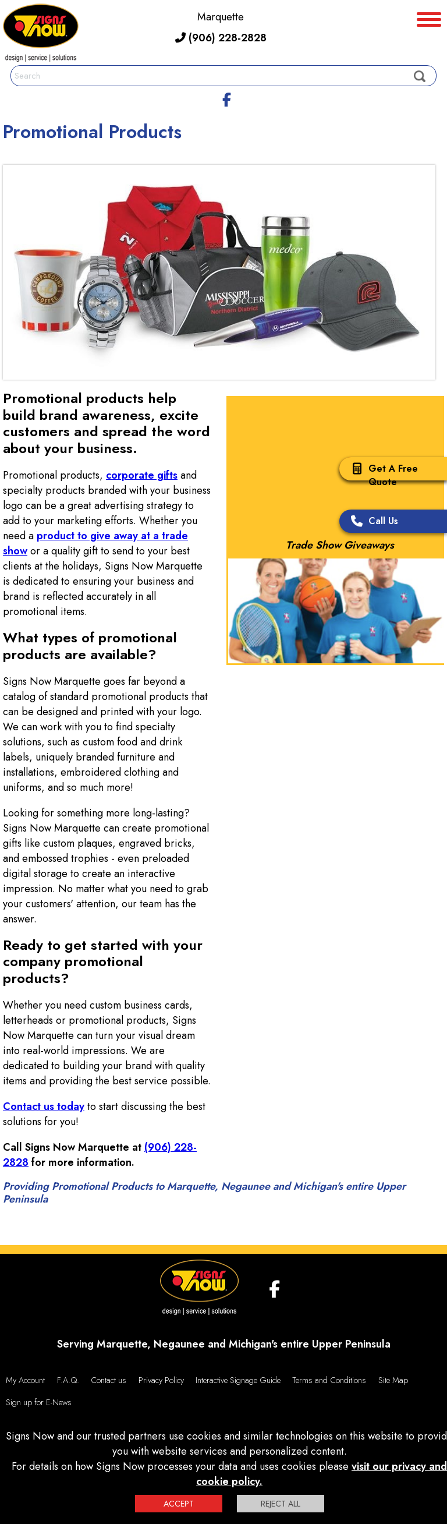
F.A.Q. (68, 1380)
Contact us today (43, 1106)
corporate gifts (142, 475)
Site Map (393, 1380)
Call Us (371, 522)
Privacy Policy (161, 1380)
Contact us (108, 1380)
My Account (25, 1380)
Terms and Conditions (329, 1380)
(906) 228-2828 (221, 37)
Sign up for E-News (39, 1402)
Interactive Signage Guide (238, 1380)
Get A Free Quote (381, 475)
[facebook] (226, 98)
